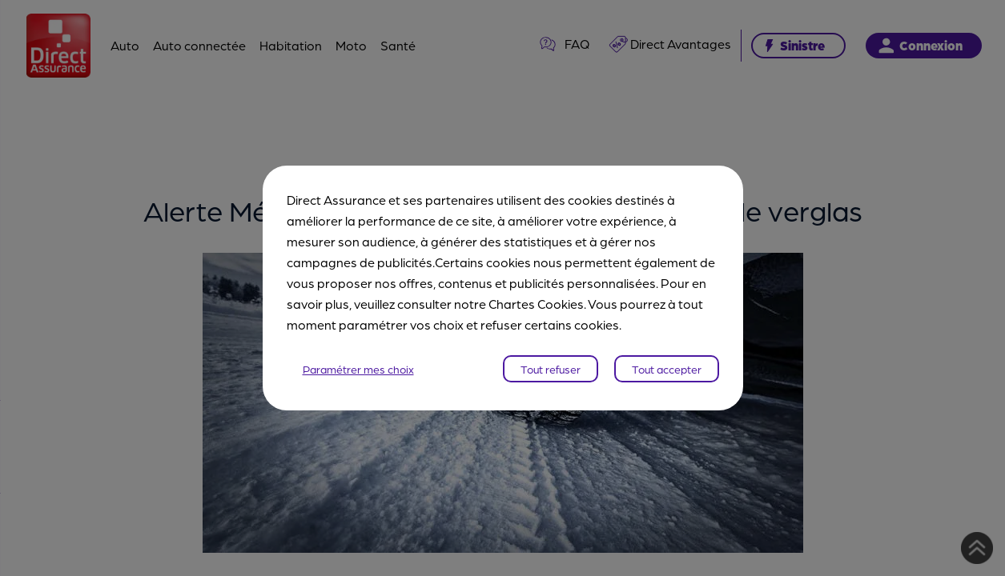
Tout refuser (551, 368)
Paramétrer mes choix (358, 368)
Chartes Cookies (536, 303)
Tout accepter (666, 368)
